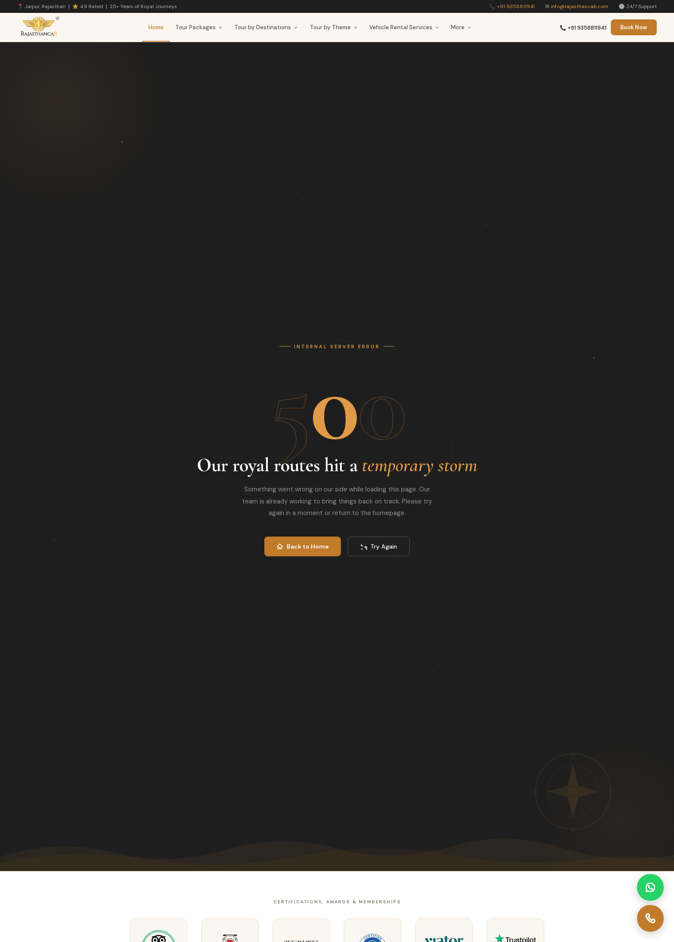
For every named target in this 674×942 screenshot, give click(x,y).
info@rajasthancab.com (579, 6)
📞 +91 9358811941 (583, 28)
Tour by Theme (334, 27)
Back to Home (302, 546)
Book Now (633, 27)
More (461, 27)
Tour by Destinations (266, 27)
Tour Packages (199, 27)
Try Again (378, 546)
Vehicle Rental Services (404, 27)
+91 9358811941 (516, 6)
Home (156, 27)
